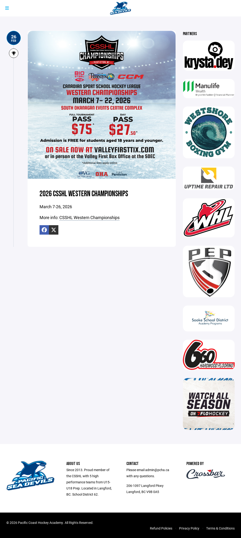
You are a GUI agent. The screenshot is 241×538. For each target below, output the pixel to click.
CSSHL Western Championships (89, 217)
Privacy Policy (189, 528)
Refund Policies (161, 528)
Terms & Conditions (220, 528)
